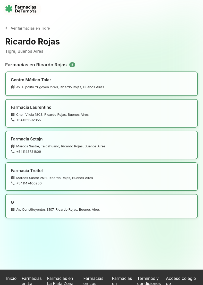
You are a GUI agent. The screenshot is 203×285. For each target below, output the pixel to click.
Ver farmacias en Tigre (27, 28)
